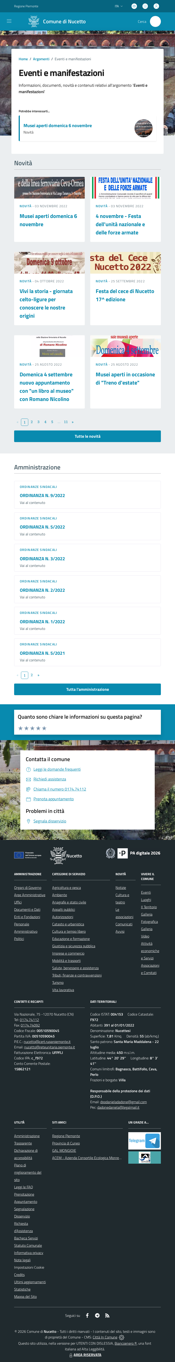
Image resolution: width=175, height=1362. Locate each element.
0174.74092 (30, 1025)
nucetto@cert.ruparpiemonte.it (47, 1041)
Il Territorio (149, 907)
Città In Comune (105, 1337)
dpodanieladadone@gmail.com (123, 1102)
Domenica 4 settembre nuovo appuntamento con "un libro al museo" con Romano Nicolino (47, 386)
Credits (19, 1274)
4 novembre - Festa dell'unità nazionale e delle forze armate (120, 224)
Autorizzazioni (62, 916)
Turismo (58, 982)
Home (23, 59)
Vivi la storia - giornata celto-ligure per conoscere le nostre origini (46, 303)
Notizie (121, 887)
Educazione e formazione (71, 938)
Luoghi (146, 899)
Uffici (18, 902)
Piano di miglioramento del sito (27, 1172)
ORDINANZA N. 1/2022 (42, 621)
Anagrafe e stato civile (69, 902)
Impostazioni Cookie (29, 1267)
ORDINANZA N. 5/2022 (42, 526)
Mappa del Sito (25, 1296)
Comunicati (124, 924)
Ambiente (59, 895)
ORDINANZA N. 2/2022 (42, 590)
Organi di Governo (27, 887)
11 (66, 421)
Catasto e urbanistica (68, 924)
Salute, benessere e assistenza (75, 968)
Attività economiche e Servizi (150, 951)
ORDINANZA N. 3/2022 (42, 558)
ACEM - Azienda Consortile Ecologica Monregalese (90, 1157)
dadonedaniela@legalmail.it (118, 1107)
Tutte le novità (87, 436)
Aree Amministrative (29, 895)
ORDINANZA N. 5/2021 (42, 653)
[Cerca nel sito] (155, 21)
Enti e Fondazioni (27, 916)
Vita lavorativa (63, 990)
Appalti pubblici (63, 909)
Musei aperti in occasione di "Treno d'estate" (125, 378)
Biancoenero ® (126, 1343)
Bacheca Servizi (26, 1238)
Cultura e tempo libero (69, 931)
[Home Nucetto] (55, 21)
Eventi (146, 892)
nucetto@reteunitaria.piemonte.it (49, 1047)
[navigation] (9, 21)
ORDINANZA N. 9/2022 (42, 495)
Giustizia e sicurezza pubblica (73, 946)
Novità (26, 206)
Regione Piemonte (66, 1136)
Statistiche (22, 1289)
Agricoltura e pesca (66, 887)
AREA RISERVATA (84, 1354)
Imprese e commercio (68, 953)
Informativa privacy (28, 1252)
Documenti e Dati (27, 909)
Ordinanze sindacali (38, 486)
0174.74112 (29, 1019)
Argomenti (41, 59)
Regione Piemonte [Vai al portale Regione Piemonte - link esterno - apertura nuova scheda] (26, 6)
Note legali (22, 1260)
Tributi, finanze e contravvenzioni (77, 975)
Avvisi (120, 931)
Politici (19, 938)
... (58, 421)
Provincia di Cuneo (66, 1143)
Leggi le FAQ (23, 1187)
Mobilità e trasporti (66, 960)
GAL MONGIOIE (64, 1150)
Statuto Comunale (28, 1245)
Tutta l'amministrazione (87, 689)
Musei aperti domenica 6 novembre (57, 125)
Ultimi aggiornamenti (30, 1282)
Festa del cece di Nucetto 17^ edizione (125, 295)
